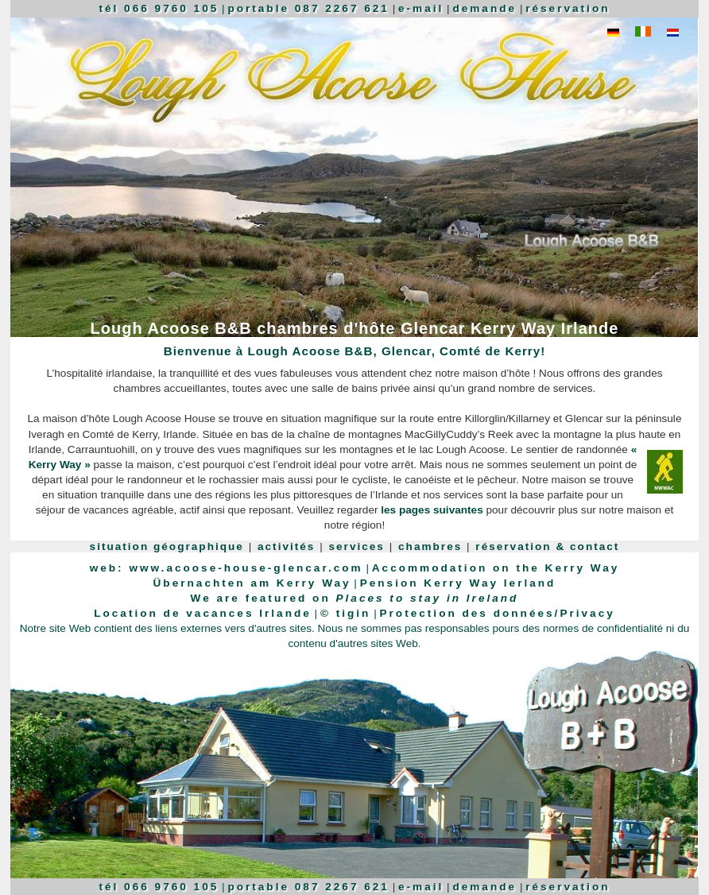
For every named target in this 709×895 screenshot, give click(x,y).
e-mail (421, 8)
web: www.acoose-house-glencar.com (226, 568)
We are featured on (355, 598)
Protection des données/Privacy (497, 613)
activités (286, 546)
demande (484, 8)
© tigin (345, 613)
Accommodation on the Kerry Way (496, 568)
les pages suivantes (431, 510)
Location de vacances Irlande (203, 613)
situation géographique (167, 546)
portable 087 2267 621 (308, 8)
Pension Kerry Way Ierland (458, 583)
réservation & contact (547, 546)
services (357, 546)
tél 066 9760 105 (159, 8)
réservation (567, 8)
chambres (430, 546)
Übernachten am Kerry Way (252, 583)
